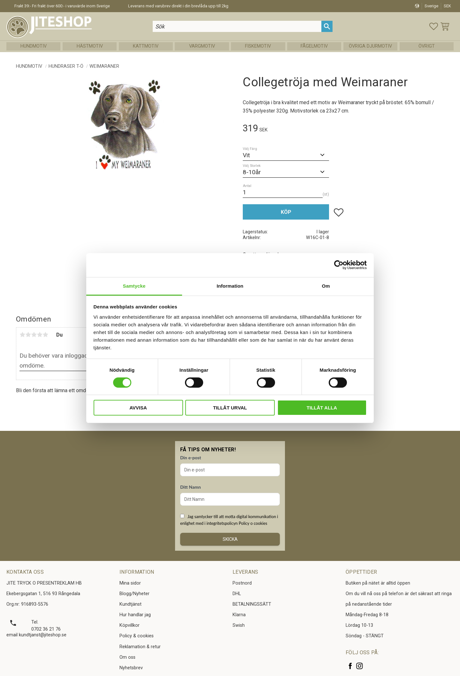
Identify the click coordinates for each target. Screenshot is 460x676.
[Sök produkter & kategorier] (237, 26)
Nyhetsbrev (131, 668)
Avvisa (138, 407)
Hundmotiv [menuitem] (33, 46)
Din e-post (190, 457)
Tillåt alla (322, 407)
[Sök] (327, 26)
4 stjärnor (39, 335)
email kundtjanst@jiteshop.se (36, 635)
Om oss (127, 657)
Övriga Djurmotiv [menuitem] (370, 46)
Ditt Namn (190, 487)
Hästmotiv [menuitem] (90, 46)
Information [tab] (230, 285)
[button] (433, 26)
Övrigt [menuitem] (426, 46)
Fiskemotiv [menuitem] (258, 46)
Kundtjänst (130, 604)
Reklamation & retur (140, 646)
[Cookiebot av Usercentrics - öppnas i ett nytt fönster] (339, 265)
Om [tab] (326, 285)
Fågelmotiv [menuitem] (314, 46)
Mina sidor (130, 583)
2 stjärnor (28, 335)
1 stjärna (22, 335)
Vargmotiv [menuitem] (202, 46)
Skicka (230, 539)
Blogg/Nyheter (134, 593)
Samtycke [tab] (134, 285)
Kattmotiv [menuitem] (145, 46)
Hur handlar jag (135, 615)
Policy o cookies (253, 523)
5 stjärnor (45, 335)
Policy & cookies (136, 636)
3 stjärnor (34, 335)
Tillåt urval (230, 407)
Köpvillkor (129, 625)
